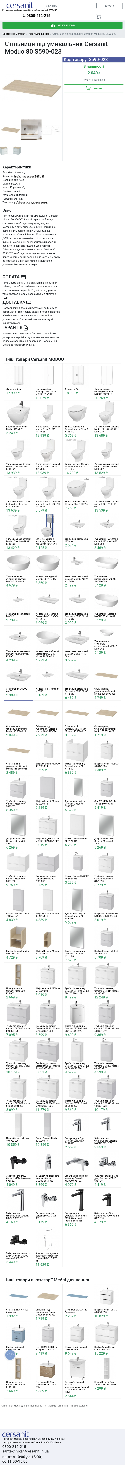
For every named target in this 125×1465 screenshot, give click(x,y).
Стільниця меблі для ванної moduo (21, 1405)
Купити (94, 88)
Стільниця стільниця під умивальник (66, 1405)
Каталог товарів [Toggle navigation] (62, 25)
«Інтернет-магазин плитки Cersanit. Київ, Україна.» (31, 1442)
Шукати (109, 5)
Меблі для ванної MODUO (29, 176)
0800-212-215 (36, 15)
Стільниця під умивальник (32, 202)
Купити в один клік (94, 79)
